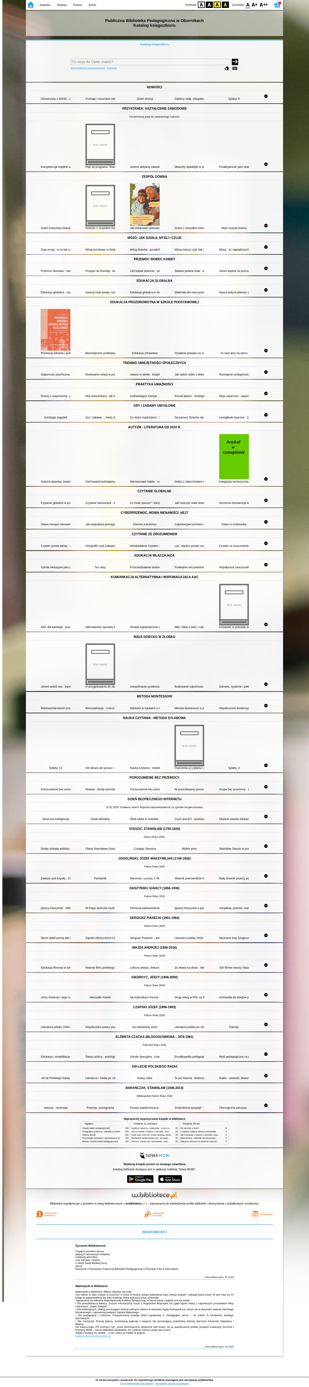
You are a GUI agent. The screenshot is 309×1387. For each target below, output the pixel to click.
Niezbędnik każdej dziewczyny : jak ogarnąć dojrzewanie (156, 1138)
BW (209, 4)
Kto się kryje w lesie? (189, 1128)
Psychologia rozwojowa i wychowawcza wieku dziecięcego (108, 1138)
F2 (264, 4)
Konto (92, 5)
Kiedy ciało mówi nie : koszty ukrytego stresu (151, 1135)
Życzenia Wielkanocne (90, 1245)
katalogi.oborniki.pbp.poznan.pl (93, 1335)
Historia (62, 5)
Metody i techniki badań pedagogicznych (100, 1141)
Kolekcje (112, 67)
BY (225, 4)
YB (217, 4)
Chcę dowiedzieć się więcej (136, 1383)
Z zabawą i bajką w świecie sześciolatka (198, 1131)
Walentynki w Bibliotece (91, 1286)
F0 (248, 4)
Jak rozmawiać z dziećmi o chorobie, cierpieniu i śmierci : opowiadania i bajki (165, 1131)
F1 (255, 4)
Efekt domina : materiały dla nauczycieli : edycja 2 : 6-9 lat (206, 1138)
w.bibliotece (135, 1203)
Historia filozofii (89, 1135)
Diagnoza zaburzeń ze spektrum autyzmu (198, 1141)
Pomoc (77, 5)
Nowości (45, 5)
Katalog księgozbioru (154, 44)
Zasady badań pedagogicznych (96, 1128)
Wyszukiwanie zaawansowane (88, 67)
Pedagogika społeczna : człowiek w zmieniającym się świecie (109, 1131)
